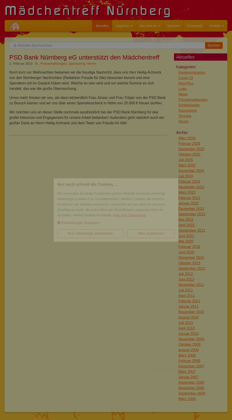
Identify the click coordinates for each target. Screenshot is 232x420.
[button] (116, 223)
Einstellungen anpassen (78, 223)
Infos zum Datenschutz (129, 215)
